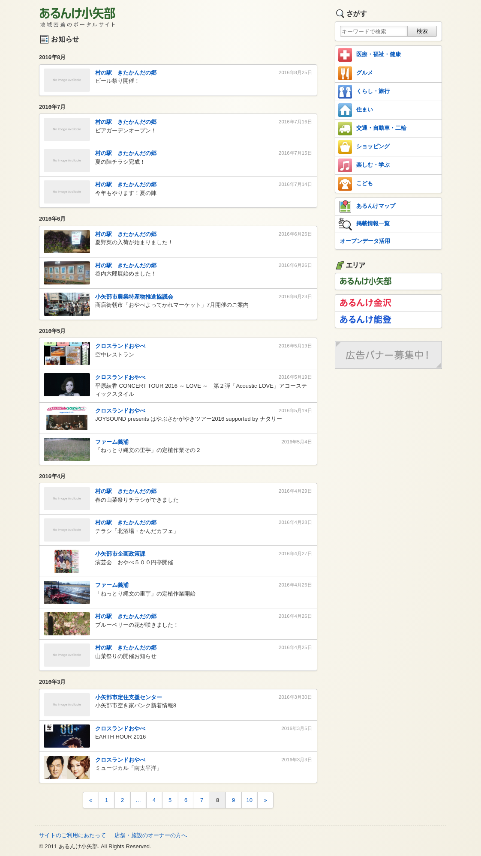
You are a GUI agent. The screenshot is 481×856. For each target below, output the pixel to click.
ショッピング (364, 147)
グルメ (355, 73)
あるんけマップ (366, 206)
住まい (355, 110)
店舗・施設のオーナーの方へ (150, 835)
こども (355, 184)
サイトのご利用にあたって (72, 835)
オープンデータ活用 (365, 241)
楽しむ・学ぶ (364, 165)
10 (250, 800)
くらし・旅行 (364, 92)
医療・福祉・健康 (369, 55)
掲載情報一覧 (364, 224)
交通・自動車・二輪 (372, 128)
